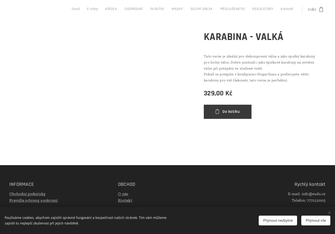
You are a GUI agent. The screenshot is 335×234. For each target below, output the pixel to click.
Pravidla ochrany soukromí (33, 200)
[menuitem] (223, 9)
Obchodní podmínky (27, 193)
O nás (123, 193)
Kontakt (125, 200)
